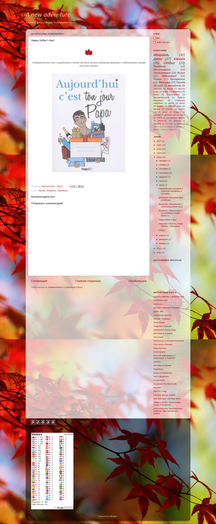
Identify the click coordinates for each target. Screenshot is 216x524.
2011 (159, 252)
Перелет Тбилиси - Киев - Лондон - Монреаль (171, 225)
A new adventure (48, 15)
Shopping (177, 112)
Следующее (39, 281)
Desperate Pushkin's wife (165, 384)
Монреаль (51, 190)
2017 (159, 141)
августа (163, 177)
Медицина (164, 82)
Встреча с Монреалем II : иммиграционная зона (171, 205)
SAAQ (165, 112)
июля (161, 181)
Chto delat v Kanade (162, 344)
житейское (174, 85)
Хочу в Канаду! (160, 300)
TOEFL (159, 118)
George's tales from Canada (166, 308)
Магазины (162, 121)
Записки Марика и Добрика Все (168, 296)
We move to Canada (162, 333)
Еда (170, 106)
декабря (163, 161)
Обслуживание (162, 69)
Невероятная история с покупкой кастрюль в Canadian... (171, 191)
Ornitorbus (158, 304)
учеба (165, 91)
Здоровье (177, 91)
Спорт (171, 129)
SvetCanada (159, 322)
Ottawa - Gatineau (161, 319)
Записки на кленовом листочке (168, 341)
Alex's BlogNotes (161, 376)
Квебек (156, 109)
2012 (159, 248)
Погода (180, 82)
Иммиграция (169, 75)
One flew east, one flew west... (167, 399)
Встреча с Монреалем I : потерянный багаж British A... (171, 213)
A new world (159, 380)
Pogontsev (158, 369)
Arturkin (157, 362)
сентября (164, 173)
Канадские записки (162, 315)
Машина (179, 127)
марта (162, 235)
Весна (170, 89)
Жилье (181, 72)
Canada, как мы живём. (164, 395)
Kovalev (157, 387)
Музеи (155, 129)
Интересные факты (175, 118)
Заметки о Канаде (162, 326)
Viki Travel (158, 337)
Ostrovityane (159, 352)
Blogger (113, 516)
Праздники (62, 190)
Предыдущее (138, 281)
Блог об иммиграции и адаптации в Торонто (164, 356)
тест (182, 103)
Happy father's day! (167, 220)
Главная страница (88, 281)
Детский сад (170, 115)
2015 (159, 149)
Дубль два (158, 311)
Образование (173, 94)
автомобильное (161, 97)
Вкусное (157, 115)
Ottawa (179, 124)
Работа (177, 121)
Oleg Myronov (159, 348)
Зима (179, 106)
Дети (157, 59)
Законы (170, 127)
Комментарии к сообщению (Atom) (65, 287)
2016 (159, 145)
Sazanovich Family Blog (164, 330)
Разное (157, 79)
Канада (41, 190)
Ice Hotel (169, 124)
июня (161, 185)
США (160, 85)
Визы (162, 127)
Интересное (177, 79)
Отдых (169, 63)
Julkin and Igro (48, 186)
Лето (156, 94)
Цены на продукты (162, 373)
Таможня (157, 124)
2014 (159, 153)
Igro (158, 38)
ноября (162, 165)
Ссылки (169, 109)
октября (163, 169)
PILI (154, 127)
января (162, 243)
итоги (171, 103)
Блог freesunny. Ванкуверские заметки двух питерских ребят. (167, 411)
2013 (159, 157)
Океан (163, 129)
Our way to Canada (162, 365)
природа (157, 89)
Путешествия (162, 72)
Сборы (162, 230)
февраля (163, 239)
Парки (182, 115)
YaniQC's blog (160, 391)
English (160, 106)
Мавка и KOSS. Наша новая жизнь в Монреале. (167, 403)
